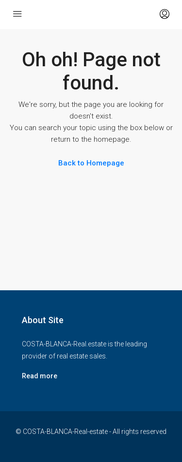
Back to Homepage (91, 163)
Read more (39, 376)
